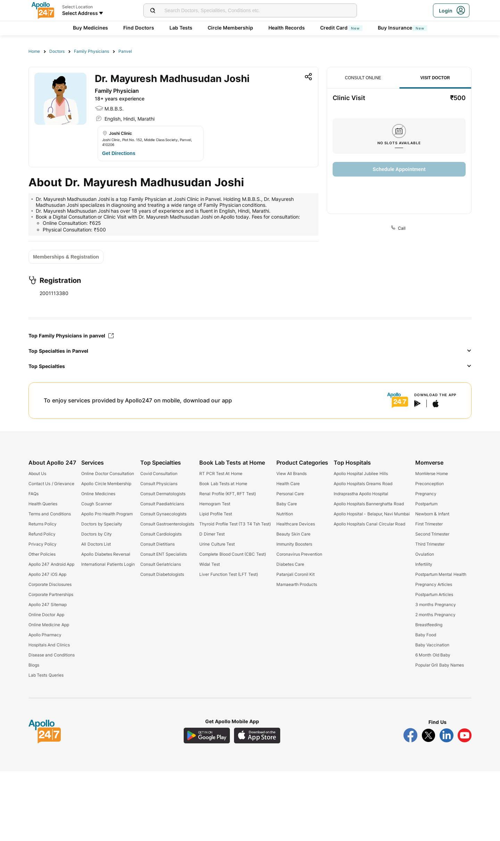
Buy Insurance (402, 28)
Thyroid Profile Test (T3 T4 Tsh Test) (235, 523)
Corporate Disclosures (50, 584)
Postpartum (426, 503)
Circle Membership (230, 28)
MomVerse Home (431, 473)
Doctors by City (96, 534)
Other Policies (42, 554)
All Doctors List (96, 544)
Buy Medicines (90, 28)
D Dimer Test (212, 534)
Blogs (33, 665)
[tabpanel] (399, 137)
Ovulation (424, 554)
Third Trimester (429, 544)
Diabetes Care (290, 564)
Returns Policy (42, 523)
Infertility (423, 564)
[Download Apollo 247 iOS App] (257, 735)
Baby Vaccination (432, 644)
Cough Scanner (96, 503)
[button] (250, 351)
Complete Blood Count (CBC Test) (232, 554)
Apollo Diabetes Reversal (105, 554)
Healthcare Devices (295, 523)
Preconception (429, 483)
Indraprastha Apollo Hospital (361, 493)
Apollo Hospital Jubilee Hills (361, 473)
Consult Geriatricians (160, 564)
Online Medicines (98, 493)
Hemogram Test (214, 503)
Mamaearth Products (296, 584)
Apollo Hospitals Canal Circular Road (369, 523)
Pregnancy (425, 493)
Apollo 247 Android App (51, 564)
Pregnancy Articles (433, 584)
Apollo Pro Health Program (107, 513)
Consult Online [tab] (363, 77)
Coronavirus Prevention (299, 554)
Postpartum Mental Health (440, 574)
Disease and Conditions (51, 655)
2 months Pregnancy (435, 614)
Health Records (286, 28)
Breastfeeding (428, 624)
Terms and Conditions (49, 513)
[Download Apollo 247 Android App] (207, 735)
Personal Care (290, 493)
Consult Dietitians (157, 544)
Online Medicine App (48, 624)
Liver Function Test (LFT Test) (228, 574)
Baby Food (425, 634)
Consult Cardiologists (161, 534)
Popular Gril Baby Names (439, 665)
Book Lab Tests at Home (223, 483)
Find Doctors (138, 28)
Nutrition (284, 513)
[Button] (118, 153)
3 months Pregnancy (435, 604)
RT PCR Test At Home (220, 473)
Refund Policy (42, 534)
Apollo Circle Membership (106, 483)
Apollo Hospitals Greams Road (363, 483)
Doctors (57, 51)
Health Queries (42, 503)
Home (34, 51)
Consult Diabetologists (162, 574)
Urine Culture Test (217, 544)
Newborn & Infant (432, 513)
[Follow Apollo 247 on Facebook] (410, 735)
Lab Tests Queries (46, 675)
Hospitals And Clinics (49, 644)
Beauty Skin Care (293, 534)
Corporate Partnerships (50, 594)
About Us (37, 473)
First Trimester (429, 523)
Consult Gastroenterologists (167, 523)
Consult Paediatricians (162, 503)
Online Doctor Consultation (107, 473)
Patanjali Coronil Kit (295, 574)
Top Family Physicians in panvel (71, 335)
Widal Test (209, 564)
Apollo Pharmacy (44, 634)
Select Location (77, 6)
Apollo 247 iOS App (47, 574)
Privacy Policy (42, 544)
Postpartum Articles (434, 594)
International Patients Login (108, 564)
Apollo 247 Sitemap (47, 604)
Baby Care (286, 503)
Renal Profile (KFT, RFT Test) (227, 493)
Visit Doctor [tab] (435, 77)
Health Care (288, 483)
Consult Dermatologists (162, 493)
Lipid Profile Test (215, 513)
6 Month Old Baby (432, 655)
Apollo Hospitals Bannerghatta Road (369, 503)
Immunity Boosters (294, 544)
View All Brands (291, 473)
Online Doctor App (46, 614)
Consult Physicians (158, 483)
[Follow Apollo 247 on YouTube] (465, 735)
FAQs (33, 493)
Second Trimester (432, 534)
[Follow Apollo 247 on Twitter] (428, 735)
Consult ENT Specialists (163, 554)
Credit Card (341, 28)
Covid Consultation (158, 473)
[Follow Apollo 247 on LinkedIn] (446, 735)
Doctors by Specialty (101, 523)
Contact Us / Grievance (51, 483)
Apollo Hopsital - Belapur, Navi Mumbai (372, 513)
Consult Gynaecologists (163, 513)
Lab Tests (180, 28)
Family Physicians (91, 51)
